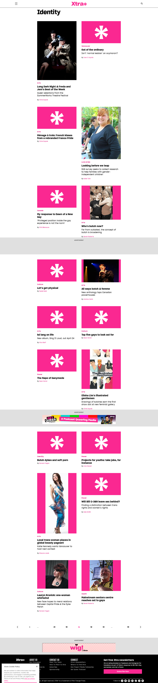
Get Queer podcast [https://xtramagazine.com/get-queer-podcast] (78, 669)
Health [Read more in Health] (84, 594)
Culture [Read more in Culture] (40, 284)
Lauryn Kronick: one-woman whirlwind (53, 596)
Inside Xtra (34, 665)
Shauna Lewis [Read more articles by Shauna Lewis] (44, 553)
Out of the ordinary (101, 32)
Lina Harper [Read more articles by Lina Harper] (88, 466)
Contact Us (54, 660)
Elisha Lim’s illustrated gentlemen (95, 397)
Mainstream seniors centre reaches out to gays (97, 599)
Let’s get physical (56, 270)
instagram (132, 681)
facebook (122, 681)
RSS (142, 681)
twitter (125, 681)
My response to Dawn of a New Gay (56, 197)
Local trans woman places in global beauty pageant (54, 541)
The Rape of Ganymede (56, 360)
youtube (129, 681)
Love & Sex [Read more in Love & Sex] (86, 162)
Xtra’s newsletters (78, 662)
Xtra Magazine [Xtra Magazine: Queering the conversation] (79, 4)
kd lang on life (56, 317)
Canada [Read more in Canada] (40, 210)
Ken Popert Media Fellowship (82, 667)
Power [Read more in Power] (39, 374)
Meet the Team (56, 662)
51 (79, 627)
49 (54, 627)
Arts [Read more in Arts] (39, 83)
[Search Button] (141, 3)
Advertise (53, 667)
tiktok (136, 681)
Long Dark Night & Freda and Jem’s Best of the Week (54, 88)
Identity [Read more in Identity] (40, 456)
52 (91, 627)
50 (67, 627)
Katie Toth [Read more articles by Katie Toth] (87, 179)
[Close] (37, 672)
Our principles (35, 662)
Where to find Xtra (78, 665)
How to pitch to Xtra (58, 665)
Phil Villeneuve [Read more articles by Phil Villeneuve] (44, 227)
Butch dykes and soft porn (56, 443)
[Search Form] (141, 3)
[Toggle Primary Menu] (16, 4)
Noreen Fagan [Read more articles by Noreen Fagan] (44, 463)
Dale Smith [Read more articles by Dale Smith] (87, 512)
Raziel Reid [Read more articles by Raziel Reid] (43, 291)
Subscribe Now (123, 671)
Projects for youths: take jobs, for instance (101, 443)
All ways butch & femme (96, 288)
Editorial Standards (37, 667)
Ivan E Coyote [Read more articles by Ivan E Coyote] (88, 57)
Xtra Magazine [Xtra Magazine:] (20, 661)
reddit (139, 681)
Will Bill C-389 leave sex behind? (101, 484)
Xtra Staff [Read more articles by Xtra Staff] (42, 342)
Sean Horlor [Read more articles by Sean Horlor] (88, 338)
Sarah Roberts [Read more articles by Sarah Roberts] (89, 236)
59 (128, 627)
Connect (74, 660)
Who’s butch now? (92, 226)
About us (33, 660)
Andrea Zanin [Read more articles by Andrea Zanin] (88, 299)
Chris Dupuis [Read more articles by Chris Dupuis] (43, 100)
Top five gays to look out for (101, 317)
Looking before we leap (95, 165)
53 (103, 627)
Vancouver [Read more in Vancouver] (86, 46)
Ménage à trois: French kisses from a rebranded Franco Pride (56, 118)
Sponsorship (54, 669)
